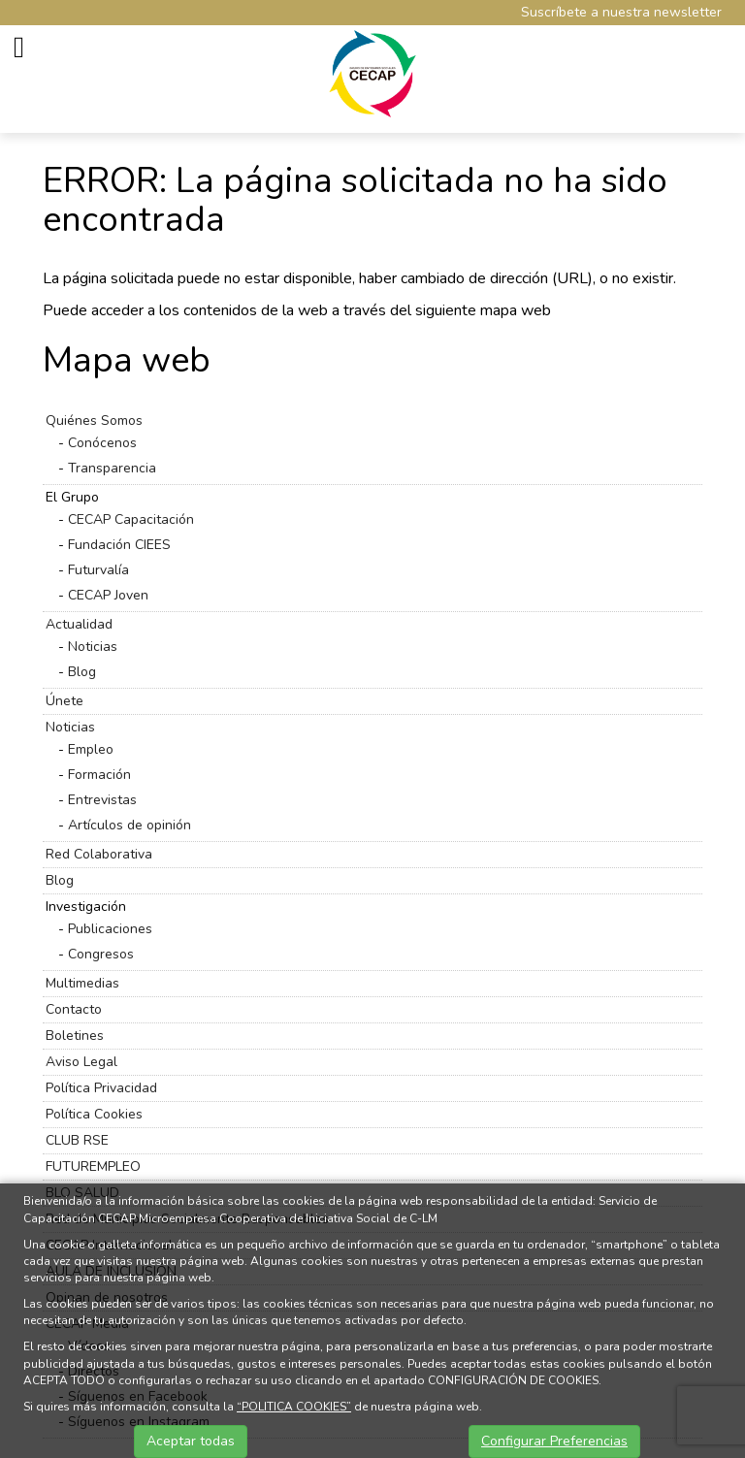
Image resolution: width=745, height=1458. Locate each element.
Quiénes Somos (94, 420)
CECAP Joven (108, 595)
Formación (99, 774)
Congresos (101, 954)
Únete (64, 701)
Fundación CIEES (119, 544)
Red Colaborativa (99, 854)
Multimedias (82, 983)
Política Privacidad (101, 1088)
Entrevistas (102, 800)
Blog (82, 672)
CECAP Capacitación (131, 519)
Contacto (74, 1009)
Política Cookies (94, 1114)
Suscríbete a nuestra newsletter (621, 12)
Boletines (75, 1035)
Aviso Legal (81, 1062)
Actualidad (79, 624)
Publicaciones (110, 929)
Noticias (92, 646)
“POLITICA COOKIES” (294, 1406)
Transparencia (112, 468)
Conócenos (102, 443)
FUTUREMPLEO (93, 1166)
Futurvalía (98, 570)
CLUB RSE (77, 1140)
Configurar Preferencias (554, 1441)
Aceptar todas (190, 1441)
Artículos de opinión (129, 825)
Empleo (90, 749)
